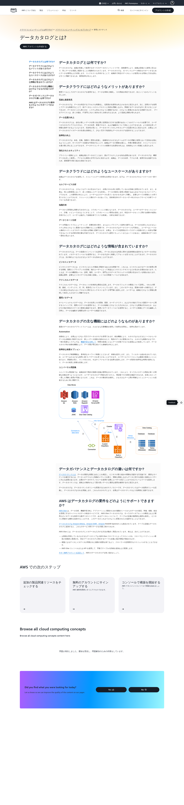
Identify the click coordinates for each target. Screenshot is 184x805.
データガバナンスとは (67, 474)
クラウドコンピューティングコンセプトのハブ (73, 30)
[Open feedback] (181, 402)
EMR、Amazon (99, 524)
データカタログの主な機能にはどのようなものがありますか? (41, 89)
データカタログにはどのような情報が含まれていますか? (41, 80)
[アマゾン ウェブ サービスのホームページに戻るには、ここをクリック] (13, 12)
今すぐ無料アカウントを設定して (71, 553)
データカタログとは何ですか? (42, 61)
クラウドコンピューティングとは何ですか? (36, 30)
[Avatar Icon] (172, 3)
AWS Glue (63, 511)
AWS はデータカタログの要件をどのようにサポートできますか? (42, 105)
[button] (29, 10)
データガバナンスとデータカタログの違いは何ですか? (41, 96)
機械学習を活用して (88, 342)
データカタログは (66, 524)
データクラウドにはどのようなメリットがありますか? (41, 67)
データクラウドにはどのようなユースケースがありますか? (42, 73)
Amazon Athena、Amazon (83, 524)
